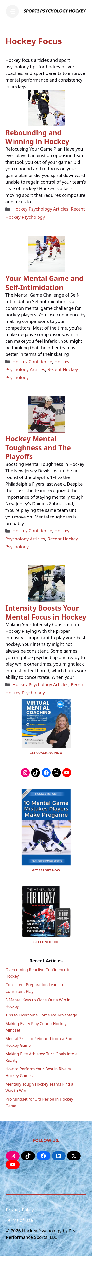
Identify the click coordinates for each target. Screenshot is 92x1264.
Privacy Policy (20, 1209)
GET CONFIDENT (46, 942)
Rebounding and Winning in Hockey (37, 137)
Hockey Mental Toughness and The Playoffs (38, 447)
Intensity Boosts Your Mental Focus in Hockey (45, 612)
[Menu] (12, 11)
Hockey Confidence (32, 361)
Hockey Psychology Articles (40, 209)
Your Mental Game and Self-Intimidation (44, 283)
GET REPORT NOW (46, 870)
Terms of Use (19, 1220)
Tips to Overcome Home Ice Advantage (41, 1015)
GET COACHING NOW (45, 752)
